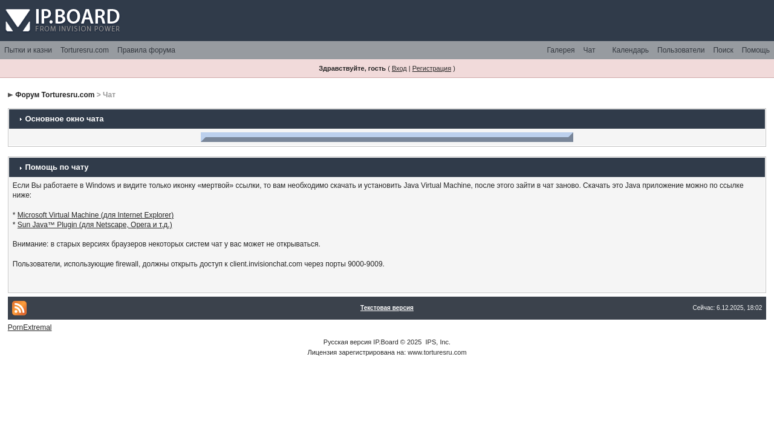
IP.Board (385, 342)
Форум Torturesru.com (54, 95)
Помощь (756, 50)
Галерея (561, 50)
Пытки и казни (28, 50)
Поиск (723, 50)
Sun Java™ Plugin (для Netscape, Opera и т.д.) (95, 225)
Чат (590, 50)
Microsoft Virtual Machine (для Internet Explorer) (96, 215)
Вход (399, 68)
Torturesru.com (84, 50)
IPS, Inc (437, 342)
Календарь (630, 50)
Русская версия (347, 342)
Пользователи (680, 50)
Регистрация (431, 68)
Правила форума (146, 50)
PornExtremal (30, 327)
